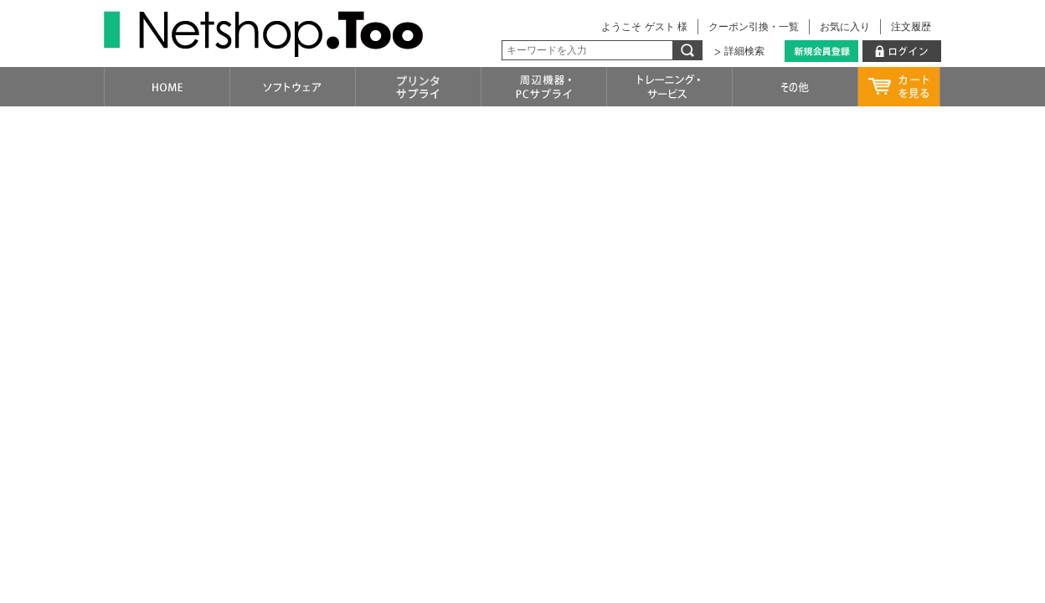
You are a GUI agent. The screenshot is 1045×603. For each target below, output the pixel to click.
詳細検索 (744, 51)
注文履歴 (911, 27)
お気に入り (845, 27)
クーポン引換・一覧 (753, 27)
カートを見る (898, 86)
